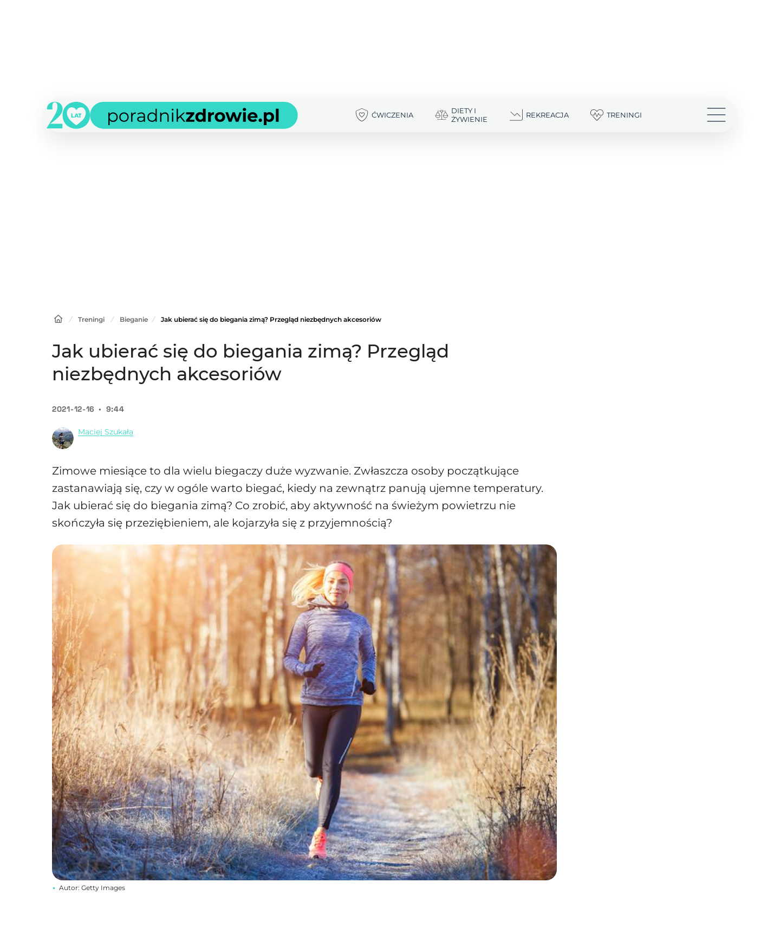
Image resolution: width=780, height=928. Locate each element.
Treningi (91, 319)
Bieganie (134, 319)
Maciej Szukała (105, 432)
